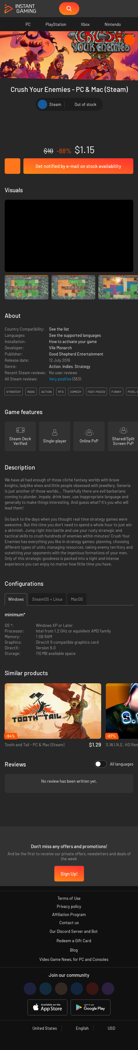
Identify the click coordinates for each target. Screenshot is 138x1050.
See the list (59, 329)
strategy (13, 392)
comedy (75, 392)
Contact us (69, 922)
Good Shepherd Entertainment (76, 353)
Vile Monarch (60, 347)
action (46, 392)
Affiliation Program (69, 914)
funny (116, 392)
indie (31, 392)
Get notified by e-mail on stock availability (78, 166)
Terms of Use (69, 898)
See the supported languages (75, 335)
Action (55, 366)
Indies (67, 366)
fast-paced (96, 392)
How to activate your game (73, 341)
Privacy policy (69, 906)
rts (61, 392)
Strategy (82, 366)
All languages (113, 764)
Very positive (60, 378)
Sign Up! (69, 873)
